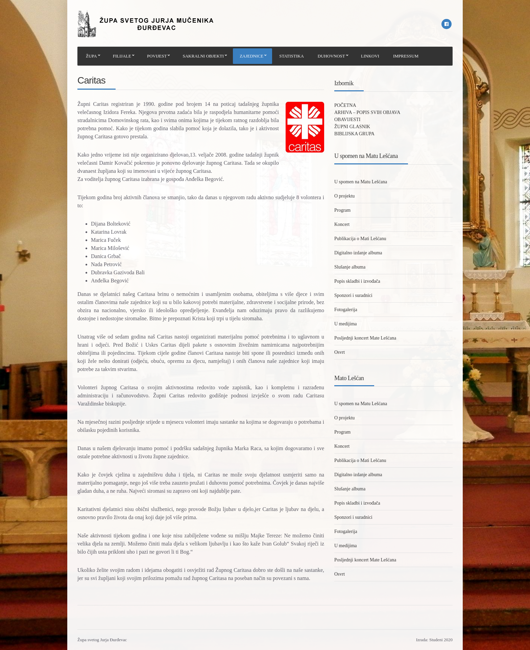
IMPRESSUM (405, 56)
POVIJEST (157, 56)
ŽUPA (91, 56)
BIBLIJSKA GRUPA (354, 133)
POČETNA (345, 105)
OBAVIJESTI (347, 119)
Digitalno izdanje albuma (358, 252)
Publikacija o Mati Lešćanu (360, 238)
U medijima (345, 323)
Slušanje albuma (349, 267)
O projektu (344, 196)
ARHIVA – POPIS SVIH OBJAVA (367, 112)
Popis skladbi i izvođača (357, 281)
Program (342, 210)
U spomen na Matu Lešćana (360, 181)
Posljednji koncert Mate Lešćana (365, 338)
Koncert (342, 224)
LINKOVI (370, 56)
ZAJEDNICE (251, 56)
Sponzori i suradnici (353, 295)
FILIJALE (122, 56)
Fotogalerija (345, 309)
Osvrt (339, 352)
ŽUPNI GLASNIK (352, 126)
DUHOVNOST (331, 56)
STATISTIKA (291, 56)
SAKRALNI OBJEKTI (203, 56)
